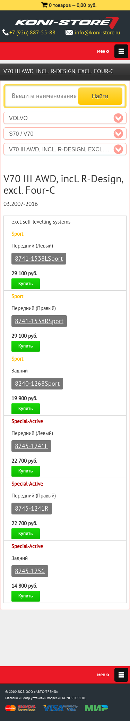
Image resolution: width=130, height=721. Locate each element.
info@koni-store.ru (97, 32)
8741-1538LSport (39, 258)
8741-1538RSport (39, 321)
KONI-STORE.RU (74, 698)
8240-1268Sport (37, 383)
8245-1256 (30, 571)
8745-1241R (32, 508)
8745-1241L (31, 446)
